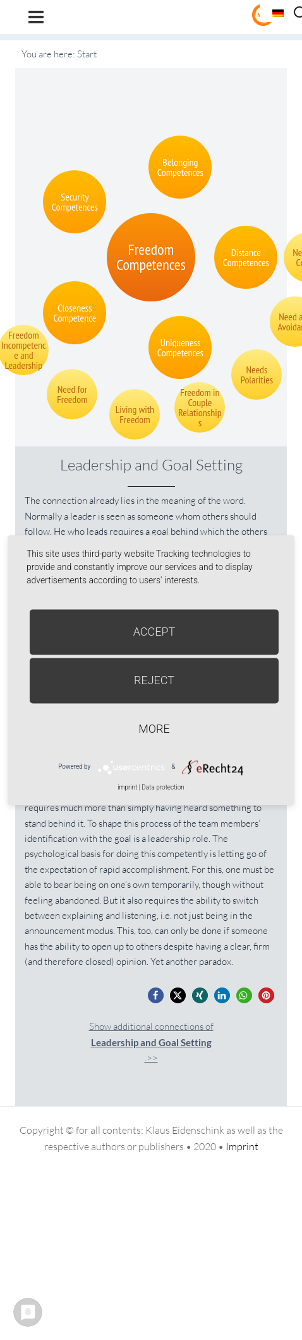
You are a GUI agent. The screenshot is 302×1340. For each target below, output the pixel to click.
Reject (154, 680)
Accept (154, 631)
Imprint (242, 1146)
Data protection (163, 787)
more (153, 728)
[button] (156, 995)
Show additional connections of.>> (151, 1042)
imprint (127, 787)
